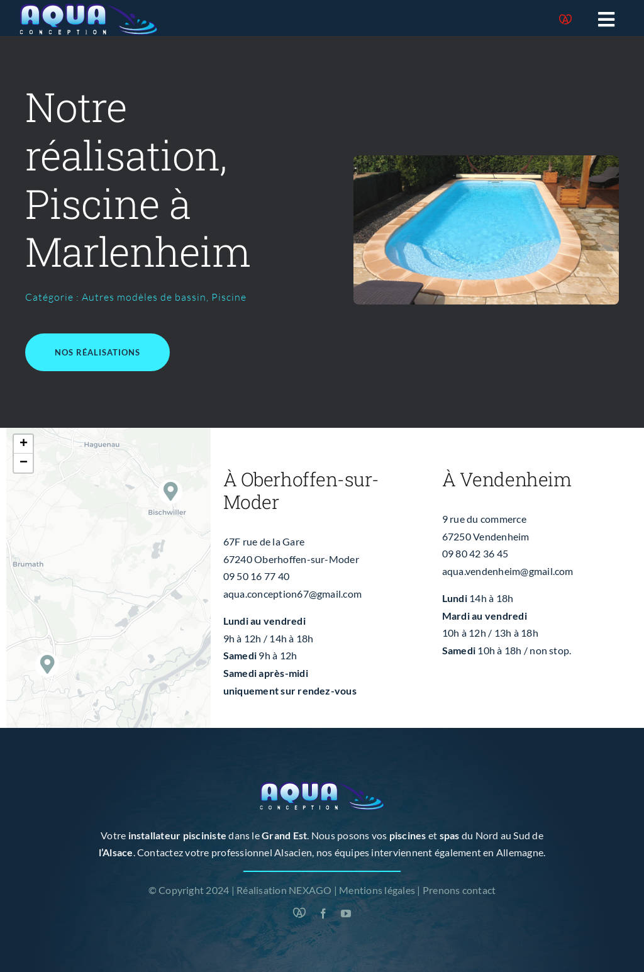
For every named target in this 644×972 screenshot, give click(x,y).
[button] (170, 491)
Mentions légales (377, 890)
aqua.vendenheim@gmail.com (508, 571)
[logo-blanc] (88, 8)
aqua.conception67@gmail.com (292, 594)
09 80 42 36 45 (475, 553)
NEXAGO (310, 890)
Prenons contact (459, 890)
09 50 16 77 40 (256, 576)
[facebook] (323, 913)
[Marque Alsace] (565, 19)
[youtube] (346, 913)
